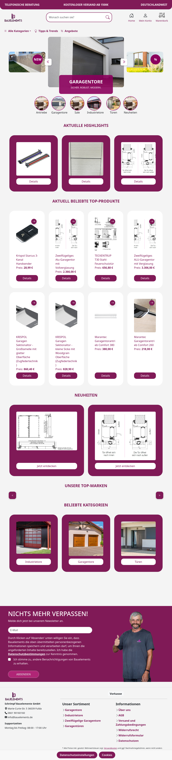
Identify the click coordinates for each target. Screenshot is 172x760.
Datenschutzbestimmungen (26, 654)
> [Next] (159, 495)
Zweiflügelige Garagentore (83, 721)
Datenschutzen (128, 741)
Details (33, 181)
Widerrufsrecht (128, 730)
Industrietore (33, 562)
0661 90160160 (16, 712)
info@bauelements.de (20, 717)
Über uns (124, 710)
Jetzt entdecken (46, 466)
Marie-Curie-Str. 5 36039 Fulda (24, 708)
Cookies (107, 755)
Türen (138, 562)
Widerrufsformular (131, 735)
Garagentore (86, 562)
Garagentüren (74, 726)
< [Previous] (12, 495)
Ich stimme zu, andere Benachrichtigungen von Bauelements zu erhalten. (51, 661)
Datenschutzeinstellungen (77, 755)
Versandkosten (110, 748)
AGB (121, 715)
